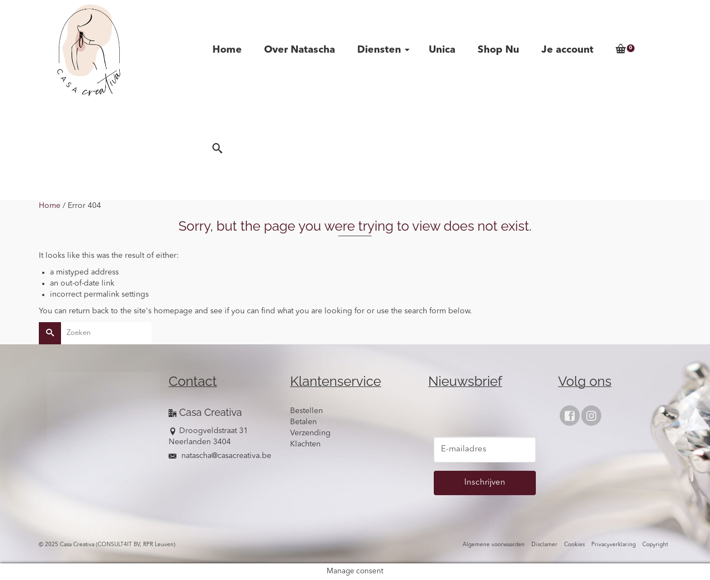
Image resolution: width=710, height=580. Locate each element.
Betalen (303, 422)
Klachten (305, 444)
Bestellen (306, 411)
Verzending (310, 433)
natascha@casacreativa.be (220, 456)
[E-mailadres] (485, 449)
